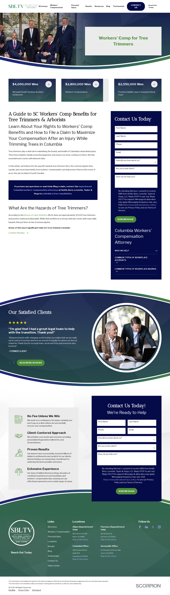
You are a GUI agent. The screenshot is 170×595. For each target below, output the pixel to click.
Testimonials (53, 556)
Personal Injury (54, 536)
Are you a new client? (125, 168)
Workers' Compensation (59, 532)
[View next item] (10, 363)
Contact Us (136, 6)
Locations (52, 541)
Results (51, 546)
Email (118, 152)
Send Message (125, 219)
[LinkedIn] (146, 527)
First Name (121, 128)
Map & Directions (80, 539)
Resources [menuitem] (99, 6)
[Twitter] (153, 527)
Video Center (54, 566)
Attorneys (52, 527)
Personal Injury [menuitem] (75, 6)
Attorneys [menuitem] (43, 6)
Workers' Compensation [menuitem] (56, 6)
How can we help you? (125, 177)
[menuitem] (134, 250)
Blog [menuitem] (108, 6)
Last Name (121, 136)
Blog (50, 551)
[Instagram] (159, 527)
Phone (119, 144)
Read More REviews (27, 363)
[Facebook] (140, 527)
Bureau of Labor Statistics (36, 215)
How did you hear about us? (128, 160)
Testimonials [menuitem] (118, 6)
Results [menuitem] (89, 6)
